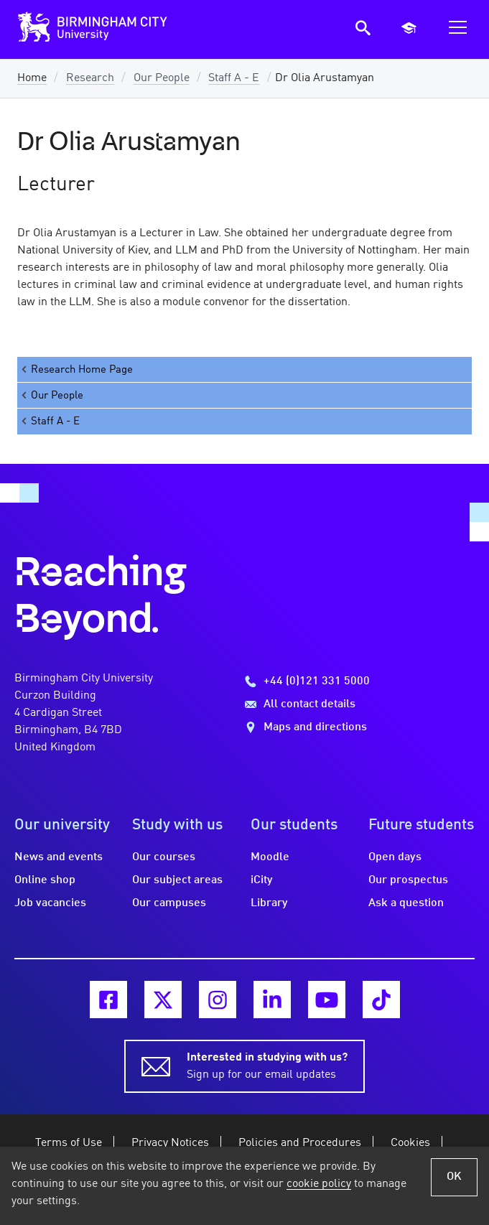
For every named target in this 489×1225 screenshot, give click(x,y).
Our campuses (169, 903)
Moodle (270, 857)
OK (454, 1177)
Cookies (410, 1143)
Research (90, 78)
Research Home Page (76, 369)
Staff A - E (233, 78)
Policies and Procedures (299, 1143)
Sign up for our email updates (267, 1065)
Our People (162, 78)
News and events (58, 857)
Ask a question (406, 903)
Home (32, 78)
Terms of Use (68, 1143)
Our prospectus (408, 880)
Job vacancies (50, 903)
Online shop (44, 880)
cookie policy (319, 1184)
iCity (262, 880)
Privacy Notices (170, 1143)
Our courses (163, 857)
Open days (395, 857)
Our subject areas (177, 880)
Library (269, 903)
